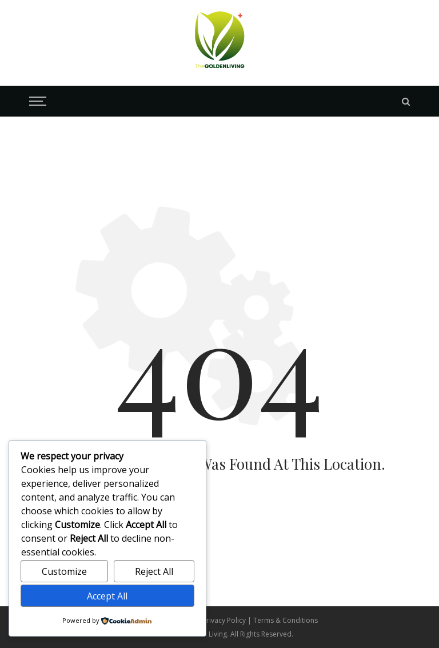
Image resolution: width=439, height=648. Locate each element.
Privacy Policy (225, 620)
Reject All (154, 571)
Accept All (107, 596)
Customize (64, 571)
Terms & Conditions (285, 620)
